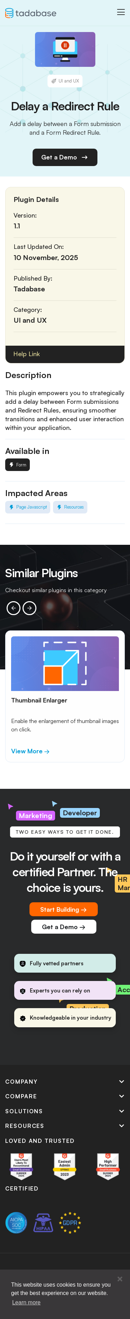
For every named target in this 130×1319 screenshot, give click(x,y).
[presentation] (13, 608)
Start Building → (63, 909)
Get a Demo (65, 157)
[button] (119, 1279)
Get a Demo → (64, 927)
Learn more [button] (26, 1302)
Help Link (26, 354)
